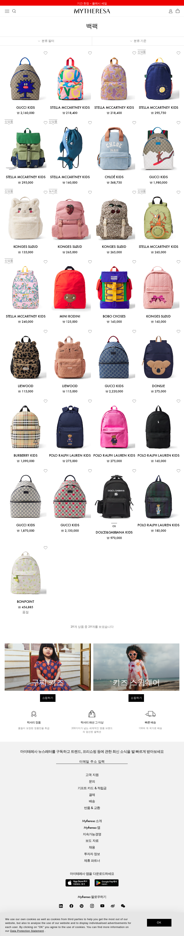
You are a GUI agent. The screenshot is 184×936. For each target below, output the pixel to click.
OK (159, 922)
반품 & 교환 (92, 808)
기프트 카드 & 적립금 (92, 788)
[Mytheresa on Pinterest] (81, 907)
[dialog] (92, 924)
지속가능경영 (92, 835)
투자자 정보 (92, 854)
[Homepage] (92, 11)
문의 (92, 782)
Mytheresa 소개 (92, 821)
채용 (92, 848)
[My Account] (170, 12)
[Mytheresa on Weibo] (113, 907)
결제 (92, 795)
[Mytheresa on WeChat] (123, 907)
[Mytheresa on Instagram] (92, 907)
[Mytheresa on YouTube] (102, 907)
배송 (92, 802)
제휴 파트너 (92, 861)
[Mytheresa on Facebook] (71, 907)
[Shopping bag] (177, 12)
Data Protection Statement (27, 930)
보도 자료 (91, 841)
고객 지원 (91, 775)
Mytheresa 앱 (92, 828)
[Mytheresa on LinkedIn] (61, 907)
